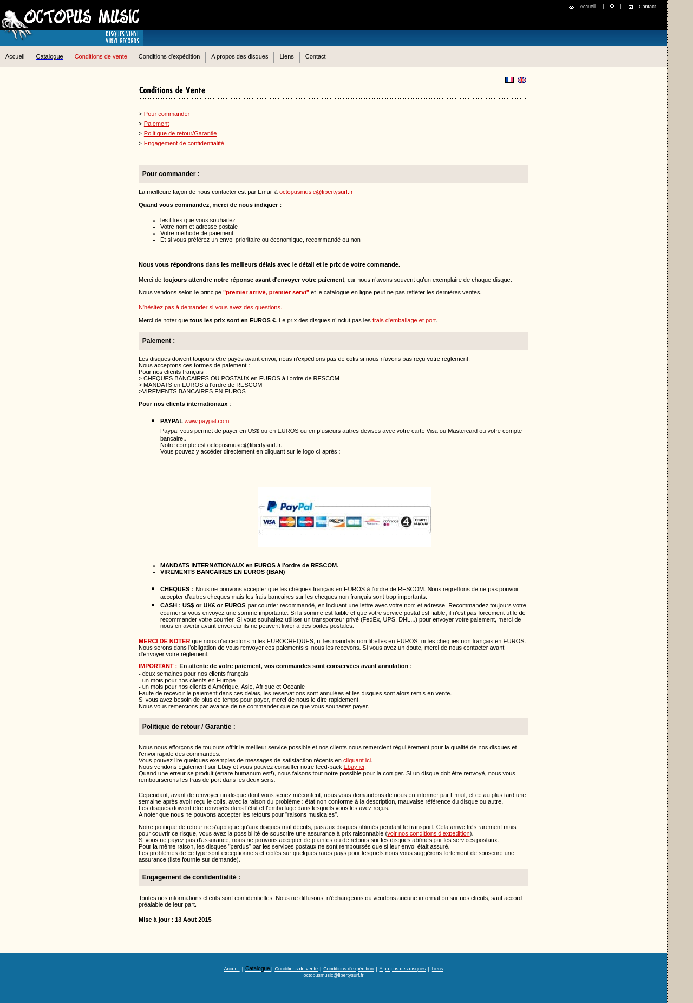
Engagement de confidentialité (184, 143)
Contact (647, 6)
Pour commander (166, 114)
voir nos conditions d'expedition (428, 833)
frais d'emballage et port (404, 320)
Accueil (588, 6)
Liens (286, 56)
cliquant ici (357, 760)
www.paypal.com (207, 421)
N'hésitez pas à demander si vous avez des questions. (210, 307)
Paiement (156, 123)
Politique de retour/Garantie (180, 133)
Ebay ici (354, 766)
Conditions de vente (101, 56)
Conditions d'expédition (169, 56)
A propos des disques (239, 56)
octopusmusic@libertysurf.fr (316, 192)
